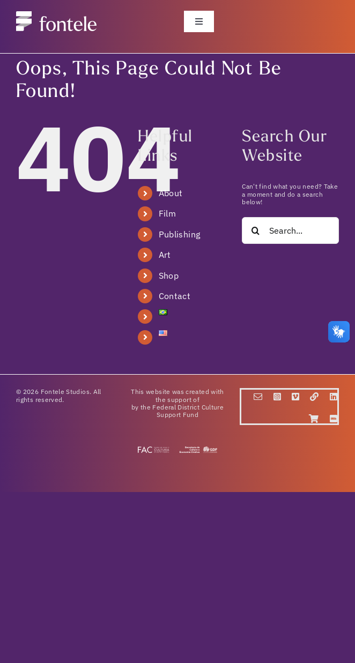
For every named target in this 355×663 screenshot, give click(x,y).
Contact (175, 295)
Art (165, 254)
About (171, 193)
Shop (169, 275)
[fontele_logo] (56, 17)
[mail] (258, 396)
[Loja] (314, 418)
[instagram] (277, 396)
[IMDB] (333, 418)
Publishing (180, 234)
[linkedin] (333, 396)
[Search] (255, 230)
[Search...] (290, 230)
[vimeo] (295, 396)
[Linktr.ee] (314, 396)
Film (167, 213)
